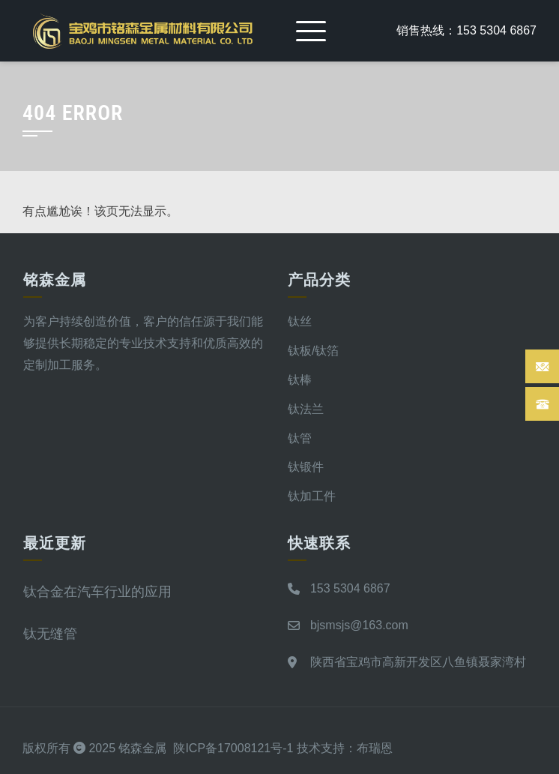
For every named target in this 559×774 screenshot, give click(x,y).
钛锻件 (306, 466)
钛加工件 (312, 496)
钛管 (300, 438)
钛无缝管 (50, 633)
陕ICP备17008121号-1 (233, 748)
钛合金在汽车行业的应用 (97, 591)
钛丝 (300, 321)
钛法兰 (306, 409)
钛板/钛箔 (313, 350)
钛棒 (300, 380)
